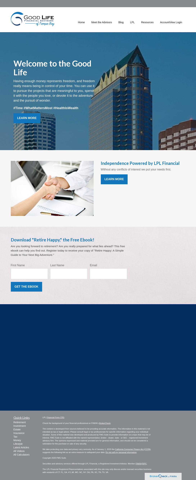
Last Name (57, 265)
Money (17, 440)
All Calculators (21, 454)
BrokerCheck (105, 423)
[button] (101, 19)
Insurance (18, 433)
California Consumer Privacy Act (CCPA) (133, 449)
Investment (19, 425)
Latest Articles (21, 447)
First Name (18, 265)
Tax (15, 436)
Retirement (19, 422)
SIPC (144, 464)
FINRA (138, 464)
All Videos (19, 451)
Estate (17, 429)
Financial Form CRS (55, 417)
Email (93, 265)
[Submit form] (26, 287)
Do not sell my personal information (121, 452)
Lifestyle (18, 443)
